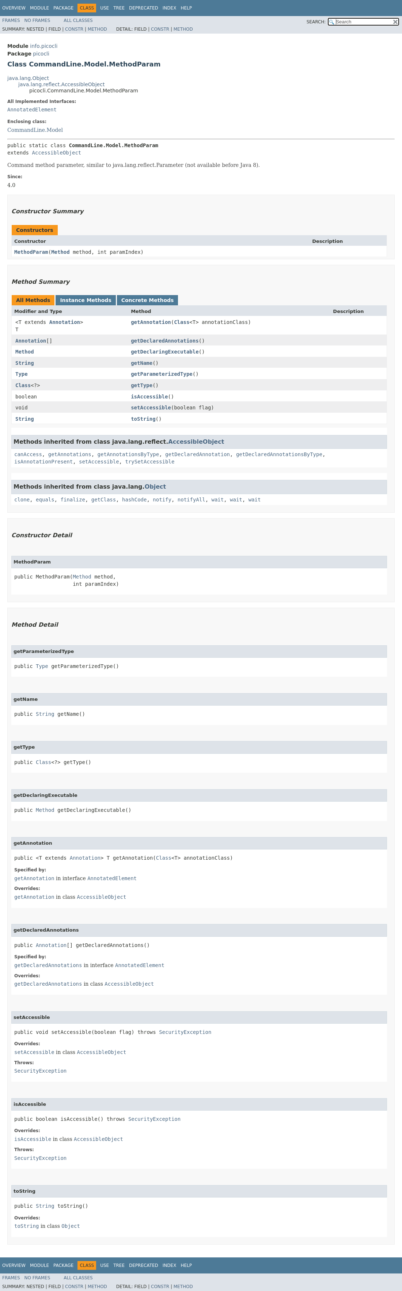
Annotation (64, 322)
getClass (103, 500)
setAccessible (151, 407)
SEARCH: (316, 21)
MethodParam (31, 252)
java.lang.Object (28, 78)
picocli (41, 54)
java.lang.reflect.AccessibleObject (61, 84)
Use (104, 8)
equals (45, 500)
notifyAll (191, 500)
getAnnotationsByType (128, 454)
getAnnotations (69, 454)
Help (186, 8)
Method (97, 29)
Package (63, 8)
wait (218, 500)
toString (143, 419)
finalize (72, 500)
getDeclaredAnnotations (164, 341)
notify (162, 500)
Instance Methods (85, 300)
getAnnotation (151, 322)
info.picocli (43, 46)
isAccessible (149, 397)
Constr (74, 29)
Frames (11, 20)
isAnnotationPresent (43, 462)
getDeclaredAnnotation (197, 454)
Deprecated (143, 8)
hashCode (134, 500)
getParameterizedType (162, 374)
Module (39, 8)
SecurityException (185, 1032)
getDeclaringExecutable (164, 352)
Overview (14, 8)
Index (170, 8)
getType (141, 385)
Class (181, 322)
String (24, 363)
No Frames (37, 20)
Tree (119, 8)
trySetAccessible (149, 462)
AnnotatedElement (32, 109)
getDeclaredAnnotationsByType (279, 454)
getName (141, 363)
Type (21, 374)
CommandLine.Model (35, 130)
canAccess (28, 454)
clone (22, 500)
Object (155, 486)
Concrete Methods (147, 300)
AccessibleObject (56, 153)
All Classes (78, 20)
